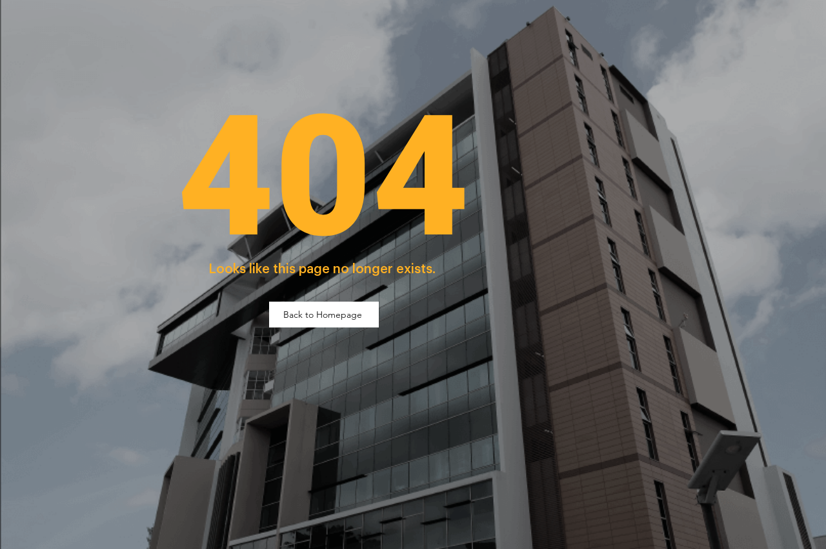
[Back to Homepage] (324, 314)
